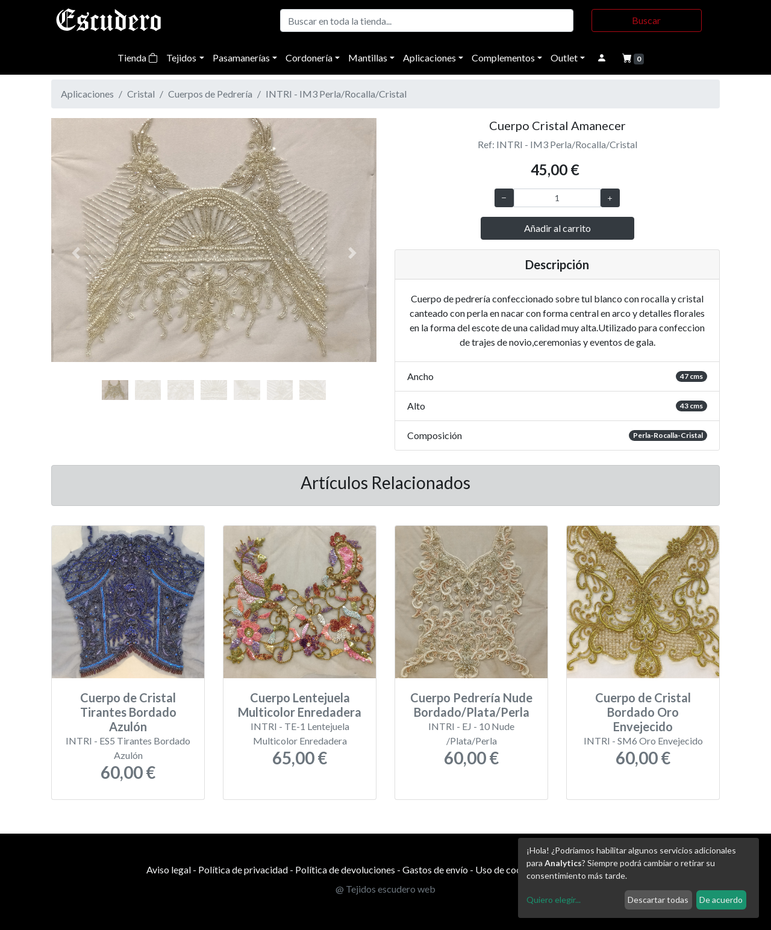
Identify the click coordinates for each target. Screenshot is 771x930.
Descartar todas (658, 899)
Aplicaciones (429, 57)
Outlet (564, 57)
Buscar (646, 20)
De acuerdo (721, 899)
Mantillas (367, 57)
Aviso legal (168, 869)
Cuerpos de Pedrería (210, 93)
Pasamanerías (241, 57)
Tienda (137, 57)
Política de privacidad (243, 869)
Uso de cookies (506, 869)
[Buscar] (426, 20)
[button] (75, 253)
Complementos (503, 57)
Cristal (141, 93)
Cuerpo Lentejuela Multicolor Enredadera (299, 704)
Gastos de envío (435, 869)
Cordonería (309, 57)
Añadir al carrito (557, 228)
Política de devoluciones (345, 869)
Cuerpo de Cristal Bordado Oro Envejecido (643, 712)
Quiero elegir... (553, 899)
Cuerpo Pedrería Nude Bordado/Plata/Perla (471, 704)
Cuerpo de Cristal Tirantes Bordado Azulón (128, 712)
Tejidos (181, 57)
